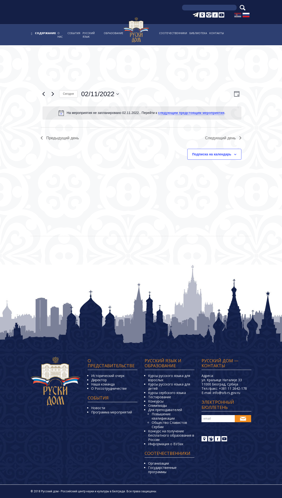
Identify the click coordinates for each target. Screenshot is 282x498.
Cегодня (68, 93)
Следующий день (223, 138)
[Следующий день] (53, 94)
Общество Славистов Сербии (169, 424)
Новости (98, 408)
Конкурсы (156, 401)
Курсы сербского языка (167, 392)
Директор (99, 380)
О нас (60, 34)
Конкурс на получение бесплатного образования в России (171, 435)
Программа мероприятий (111, 412)
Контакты (216, 33)
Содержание (45, 33)
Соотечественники (173, 33)
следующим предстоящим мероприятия (191, 113)
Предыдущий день (60, 138)
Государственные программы (162, 469)
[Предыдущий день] (43, 94)
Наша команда (103, 384)
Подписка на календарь (211, 154)
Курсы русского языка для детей (169, 386)
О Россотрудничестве (109, 388)
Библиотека (198, 33)
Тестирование (159, 397)
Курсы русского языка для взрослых (169, 377)
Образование (113, 33)
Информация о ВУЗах (165, 444)
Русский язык (89, 34)
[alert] (141, 113)
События (73, 33)
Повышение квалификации (163, 416)
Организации (158, 463)
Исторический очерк (108, 375)
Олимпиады (157, 405)
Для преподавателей (165, 409)
